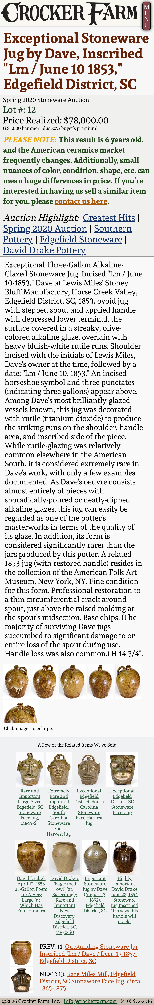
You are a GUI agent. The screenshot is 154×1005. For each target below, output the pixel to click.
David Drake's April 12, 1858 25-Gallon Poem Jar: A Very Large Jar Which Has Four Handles (31, 894)
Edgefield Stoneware (81, 239)
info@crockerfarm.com (90, 1001)
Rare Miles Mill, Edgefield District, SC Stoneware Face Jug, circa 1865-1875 (90, 981)
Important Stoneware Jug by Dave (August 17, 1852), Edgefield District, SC (95, 894)
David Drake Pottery (44, 250)
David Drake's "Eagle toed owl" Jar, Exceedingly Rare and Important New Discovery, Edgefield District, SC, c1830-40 (64, 905)
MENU (146, 16)
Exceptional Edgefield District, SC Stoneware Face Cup (122, 801)
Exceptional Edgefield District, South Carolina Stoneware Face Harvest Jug (89, 807)
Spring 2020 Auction (45, 228)
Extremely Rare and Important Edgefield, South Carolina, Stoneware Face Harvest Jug (59, 812)
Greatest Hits (109, 217)
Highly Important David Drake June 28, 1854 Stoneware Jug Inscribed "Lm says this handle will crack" (124, 900)
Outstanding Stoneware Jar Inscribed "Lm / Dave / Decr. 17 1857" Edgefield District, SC (89, 953)
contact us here (81, 201)
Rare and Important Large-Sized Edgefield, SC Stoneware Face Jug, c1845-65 (30, 807)
